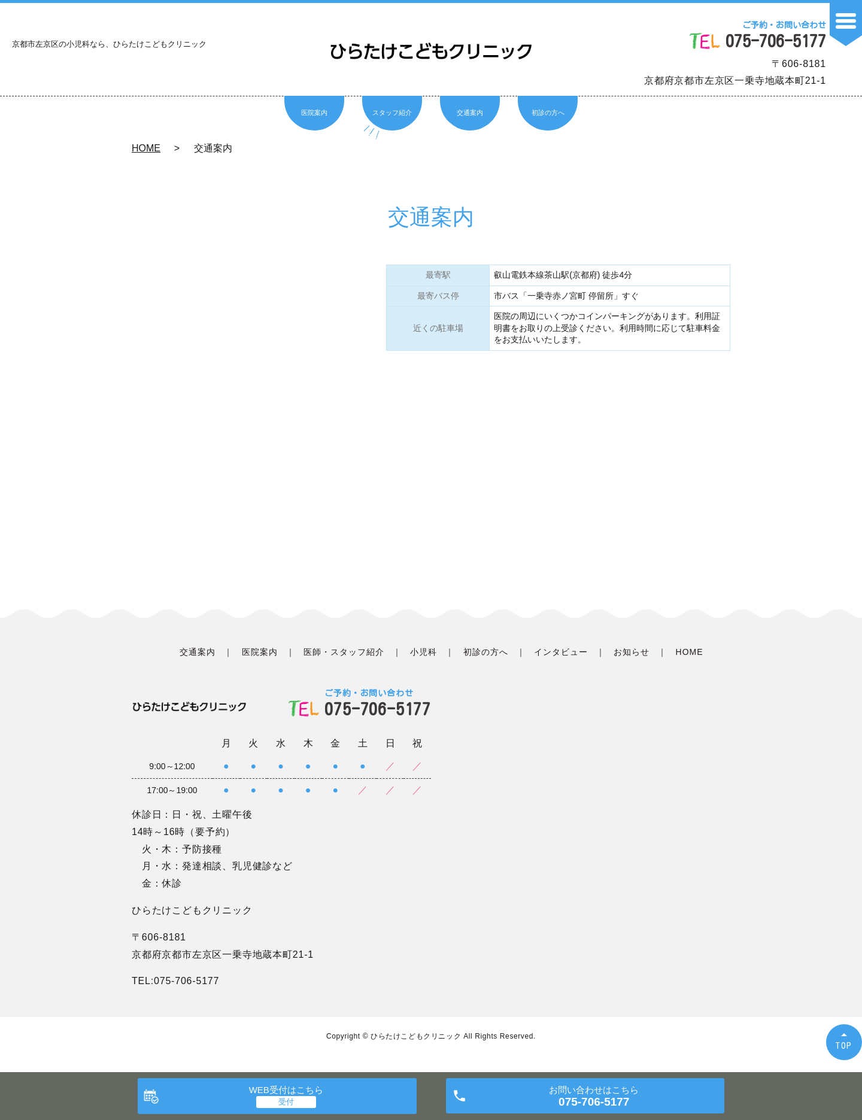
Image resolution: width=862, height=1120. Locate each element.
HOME (146, 148)
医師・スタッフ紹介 (343, 652)
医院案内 (314, 112)
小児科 (423, 652)
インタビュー (561, 652)
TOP (844, 1045)
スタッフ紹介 (392, 112)
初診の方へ (548, 112)
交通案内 (470, 112)
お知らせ (631, 652)
